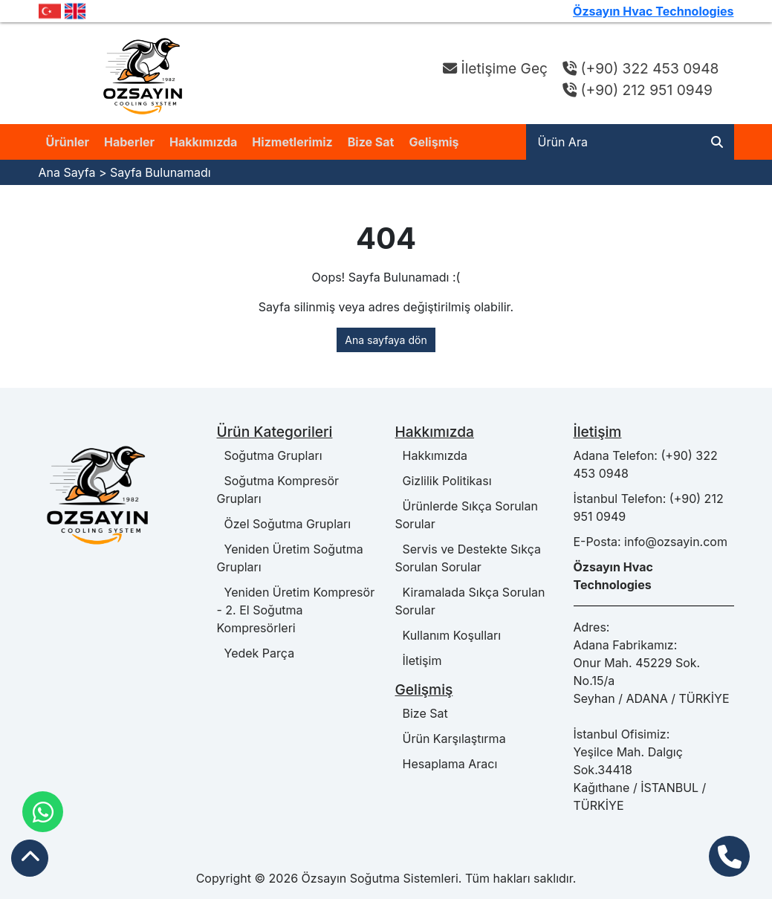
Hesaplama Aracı (446, 763)
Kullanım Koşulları (448, 635)
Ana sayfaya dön (385, 340)
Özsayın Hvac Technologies (653, 11)
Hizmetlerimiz (292, 141)
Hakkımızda (203, 141)
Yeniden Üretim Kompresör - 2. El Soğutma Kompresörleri (296, 610)
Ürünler (68, 141)
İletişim (418, 660)
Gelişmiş (433, 141)
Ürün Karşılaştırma (450, 738)
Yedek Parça (256, 653)
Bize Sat (371, 141)
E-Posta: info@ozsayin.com (650, 541)
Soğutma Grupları (269, 455)
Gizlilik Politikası (443, 480)
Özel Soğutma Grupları (284, 523)
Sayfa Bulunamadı (160, 172)
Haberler (129, 141)
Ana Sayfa (67, 172)
